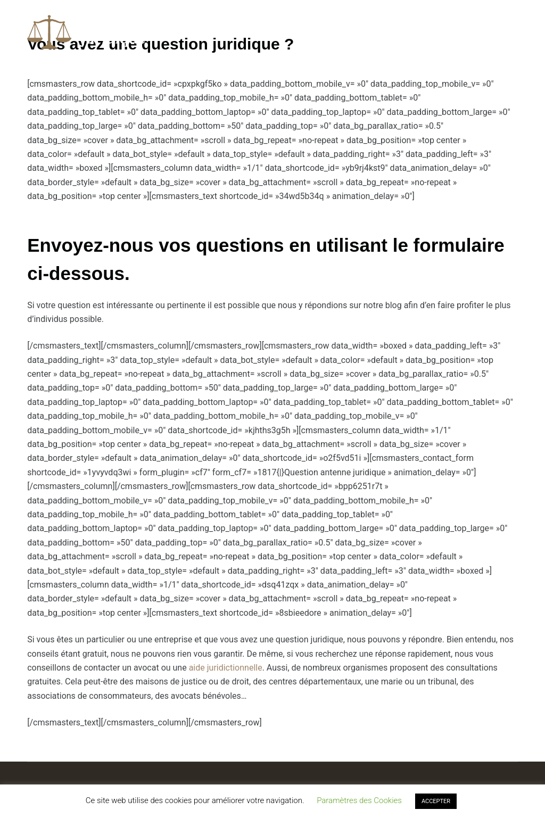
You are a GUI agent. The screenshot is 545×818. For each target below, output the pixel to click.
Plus (409, 32)
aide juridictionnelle (225, 668)
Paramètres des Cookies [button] (359, 800)
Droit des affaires (334, 32)
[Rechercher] (514, 32)
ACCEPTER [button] (436, 801)
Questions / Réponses (233, 32)
